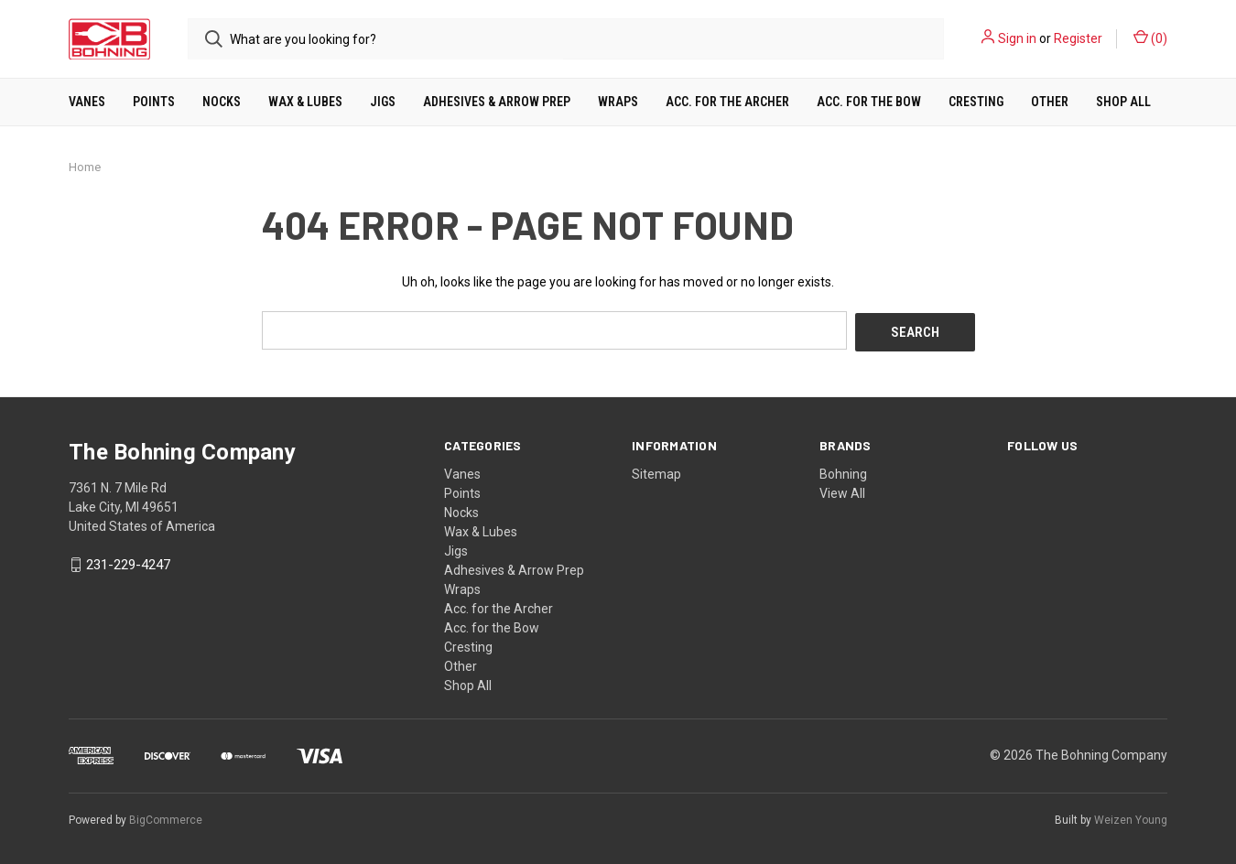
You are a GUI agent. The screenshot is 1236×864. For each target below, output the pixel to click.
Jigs (383, 101)
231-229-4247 (128, 563)
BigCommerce (165, 817)
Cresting (976, 101)
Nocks (221, 101)
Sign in (1017, 38)
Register (1078, 38)
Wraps (618, 101)
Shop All (1123, 101)
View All (842, 490)
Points (154, 101)
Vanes (87, 101)
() (1150, 37)
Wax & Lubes (305, 101)
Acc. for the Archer (727, 101)
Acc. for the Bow (869, 101)
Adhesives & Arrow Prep (496, 101)
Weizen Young (1130, 817)
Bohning (843, 471)
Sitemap (656, 471)
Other (1049, 101)
